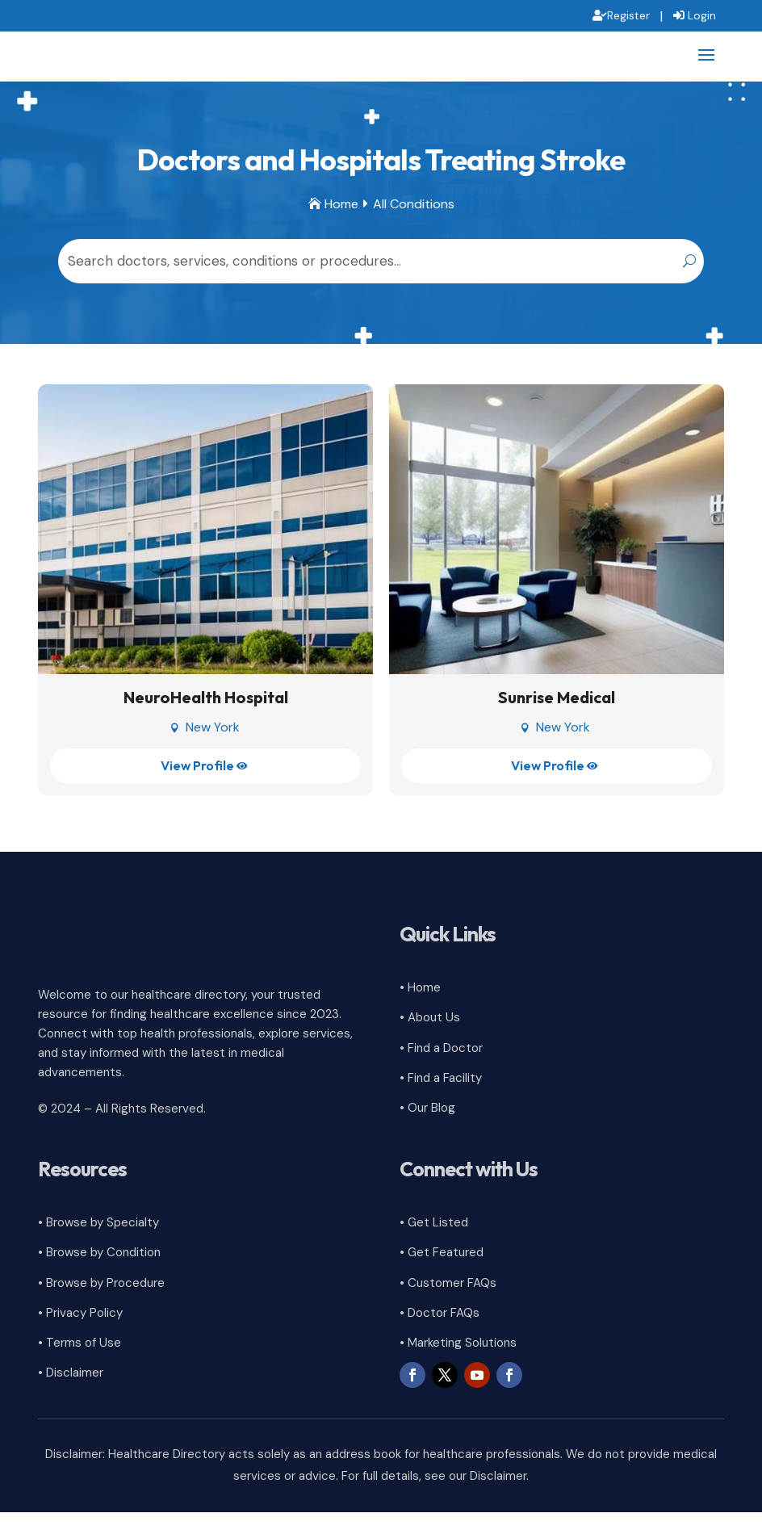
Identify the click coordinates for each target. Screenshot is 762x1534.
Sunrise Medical (556, 720)
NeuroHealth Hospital (206, 720)
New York (213, 749)
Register (628, 15)
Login (702, 15)
